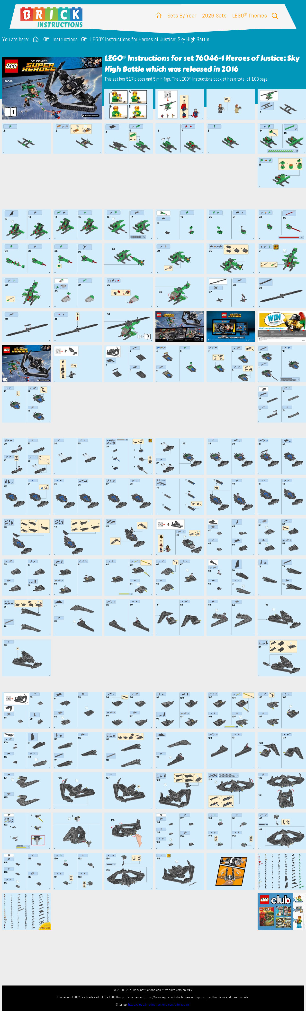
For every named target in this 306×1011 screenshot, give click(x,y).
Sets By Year (181, 15)
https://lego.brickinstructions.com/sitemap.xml (159, 1005)
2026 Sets (214, 15)
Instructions (65, 39)
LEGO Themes (249, 15)
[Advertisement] (155, 181)
